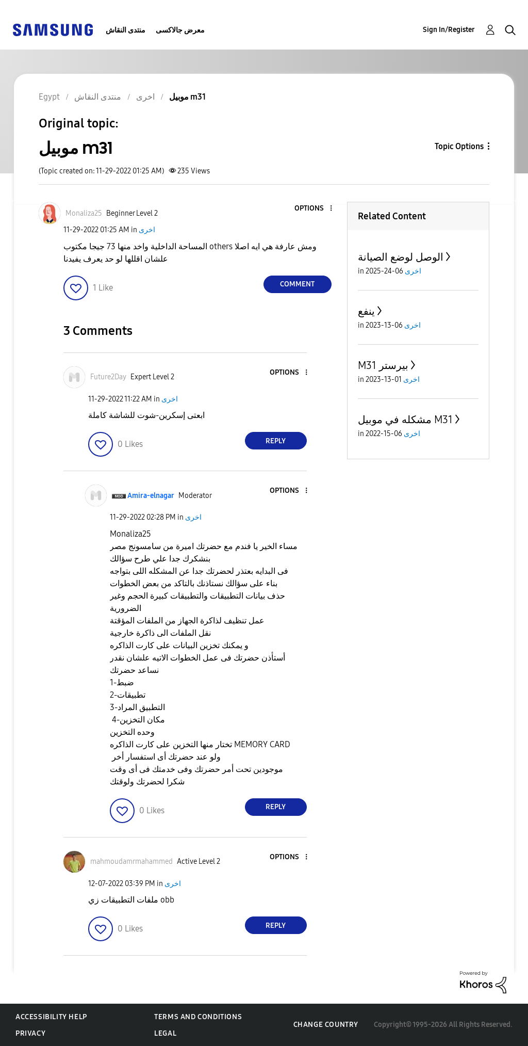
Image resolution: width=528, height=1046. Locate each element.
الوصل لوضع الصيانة (400, 257)
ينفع (366, 311)
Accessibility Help (51, 1016)
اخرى (147, 230)
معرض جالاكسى (180, 30)
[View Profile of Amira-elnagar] (150, 495)
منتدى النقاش (125, 30)
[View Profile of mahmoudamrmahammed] (131, 861)
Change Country (325, 1024)
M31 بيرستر (383, 365)
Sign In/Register (449, 29)
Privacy (30, 1033)
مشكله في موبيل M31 (405, 419)
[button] (313, 209)
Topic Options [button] (459, 146)
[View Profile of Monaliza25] (83, 213)
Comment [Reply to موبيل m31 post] (297, 284)
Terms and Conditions (198, 1016)
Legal (165, 1033)
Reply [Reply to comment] (276, 441)
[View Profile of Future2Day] (108, 377)
